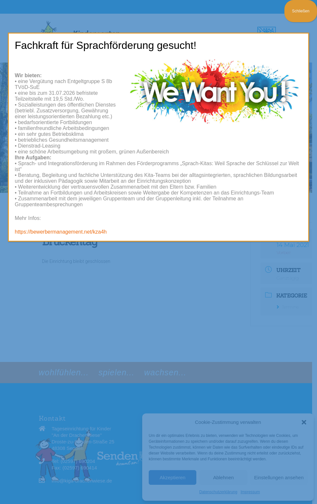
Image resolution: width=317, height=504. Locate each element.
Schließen (300, 11)
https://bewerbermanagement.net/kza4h (61, 232)
